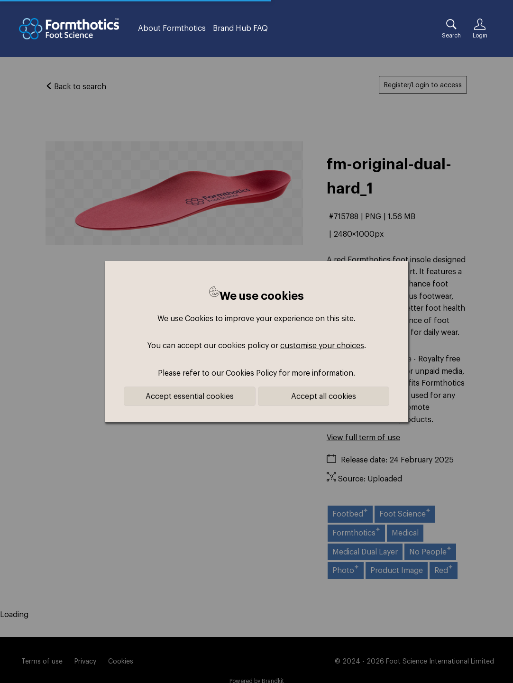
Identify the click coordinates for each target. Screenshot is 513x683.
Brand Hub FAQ (240, 28)
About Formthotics (172, 28)
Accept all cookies (323, 396)
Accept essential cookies (190, 396)
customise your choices (322, 345)
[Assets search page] (451, 28)
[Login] (480, 28)
